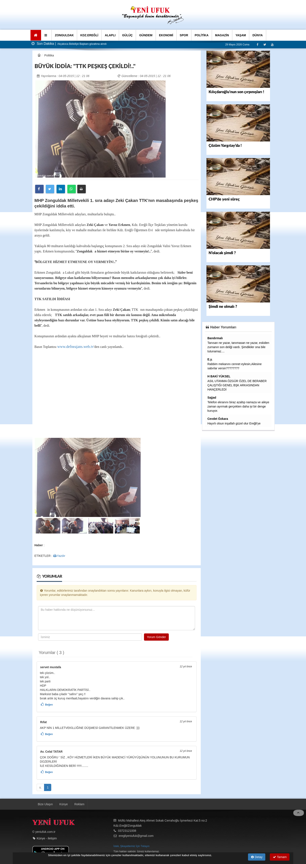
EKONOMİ (166, 35)
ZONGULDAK (64, 35)
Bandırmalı (215, 338)
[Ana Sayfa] (35, 35)
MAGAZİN (222, 35)
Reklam (79, 804)
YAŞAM (240, 35)
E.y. (210, 359)
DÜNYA (257, 35)
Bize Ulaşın (45, 804)
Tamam (280, 857)
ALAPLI (110, 35)
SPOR (184, 35)
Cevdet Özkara (218, 418)
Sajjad (212, 397)
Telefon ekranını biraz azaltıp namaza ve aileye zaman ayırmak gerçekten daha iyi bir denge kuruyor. (238, 406)
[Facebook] (257, 44)
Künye (63, 804)
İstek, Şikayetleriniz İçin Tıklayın (132, 846)
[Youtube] (272, 44)
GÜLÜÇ (127, 35)
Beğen (49, 704)
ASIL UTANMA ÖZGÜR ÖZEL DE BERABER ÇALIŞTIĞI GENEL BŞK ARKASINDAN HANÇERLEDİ (237, 385)
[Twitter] (265, 44)
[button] (46, 35)
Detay (257, 857)
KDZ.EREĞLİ (89, 35)
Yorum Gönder (156, 637)
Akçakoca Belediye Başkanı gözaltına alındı (82, 43)
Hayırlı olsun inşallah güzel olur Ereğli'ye (234, 423)
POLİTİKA (201, 35)
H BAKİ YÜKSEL (219, 376)
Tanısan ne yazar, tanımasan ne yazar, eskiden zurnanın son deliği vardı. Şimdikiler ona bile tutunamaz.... (238, 347)
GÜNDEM (145, 35)
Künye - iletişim (47, 838)
